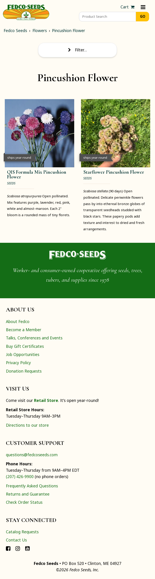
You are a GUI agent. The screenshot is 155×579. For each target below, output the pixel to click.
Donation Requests (24, 371)
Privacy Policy (18, 362)
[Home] (26, 12)
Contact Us (16, 540)
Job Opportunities (22, 354)
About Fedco (18, 321)
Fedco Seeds (15, 30)
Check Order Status (24, 502)
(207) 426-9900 (20, 476)
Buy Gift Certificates (25, 346)
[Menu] (143, 7)
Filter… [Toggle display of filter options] (77, 50)
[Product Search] (107, 16)
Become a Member (23, 329)
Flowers (39, 30)
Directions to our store (27, 425)
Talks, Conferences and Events (34, 338)
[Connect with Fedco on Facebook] (8, 548)
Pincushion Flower (68, 30)
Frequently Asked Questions (32, 486)
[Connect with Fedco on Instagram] (17, 548)
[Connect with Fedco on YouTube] (27, 548)
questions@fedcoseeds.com (32, 454)
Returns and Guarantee (27, 494)
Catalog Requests (22, 531)
